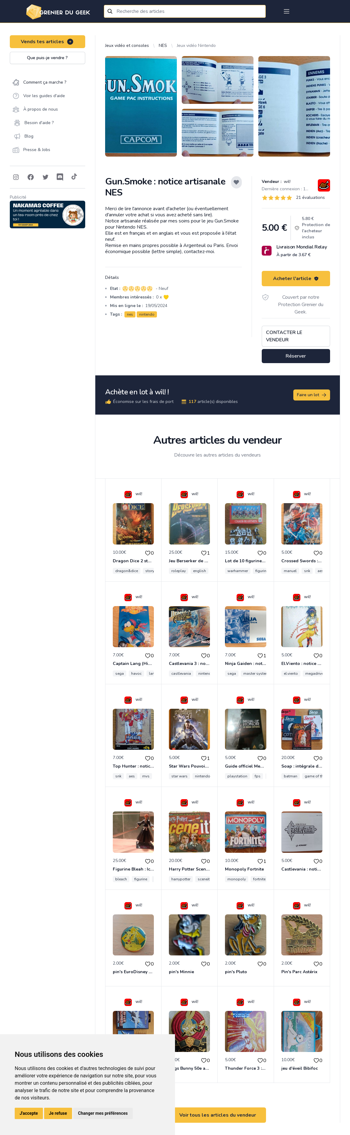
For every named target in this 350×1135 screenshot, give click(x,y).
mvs (146, 776)
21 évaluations (310, 197)
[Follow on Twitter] (45, 177)
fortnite (259, 879)
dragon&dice (126, 570)
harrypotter (180, 879)
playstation (237, 776)
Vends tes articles (47, 41)
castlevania (181, 673)
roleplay (178, 570)
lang (153, 673)
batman (290, 776)
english (199, 570)
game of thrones (319, 776)
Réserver (296, 356)
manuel (290, 570)
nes (130, 314)
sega (119, 673)
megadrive (314, 673)
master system (256, 673)
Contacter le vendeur (284, 336)
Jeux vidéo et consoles (127, 45)
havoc (136, 673)
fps (258, 776)
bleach (121, 879)
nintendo (146, 314)
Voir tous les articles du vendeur (217, 1115)
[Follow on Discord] (60, 177)
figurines (262, 570)
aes (321, 570)
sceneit (204, 879)
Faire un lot (312, 395)
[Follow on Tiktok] (74, 177)
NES (163, 45)
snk (307, 570)
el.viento (291, 673)
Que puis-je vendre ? (47, 58)
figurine (140, 879)
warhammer (237, 570)
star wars (179, 776)
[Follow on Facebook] (31, 177)
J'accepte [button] (29, 1113)
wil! (287, 181)
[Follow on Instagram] (16, 177)
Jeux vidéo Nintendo (196, 45)
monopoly (236, 879)
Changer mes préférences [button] (103, 1113)
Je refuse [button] (58, 1113)
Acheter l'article (296, 278)
